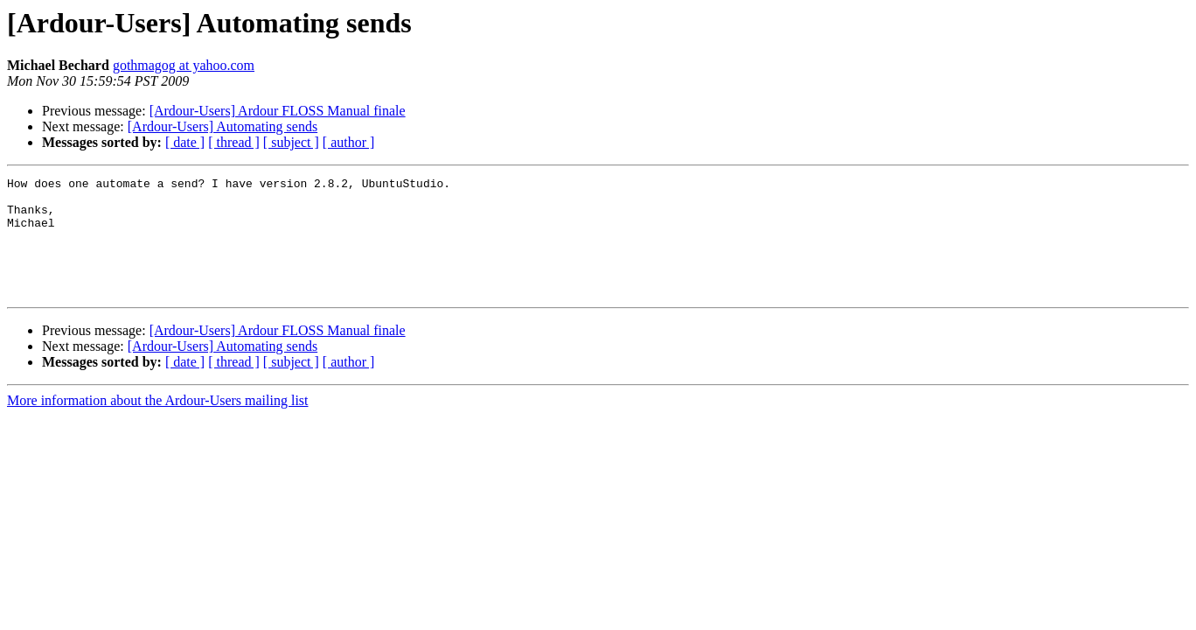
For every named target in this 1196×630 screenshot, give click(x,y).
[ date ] (185, 142)
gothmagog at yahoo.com (183, 65)
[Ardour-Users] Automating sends (222, 126)
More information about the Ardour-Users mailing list (158, 423)
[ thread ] (234, 142)
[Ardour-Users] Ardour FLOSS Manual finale (278, 110)
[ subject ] (291, 142)
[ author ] (349, 142)
